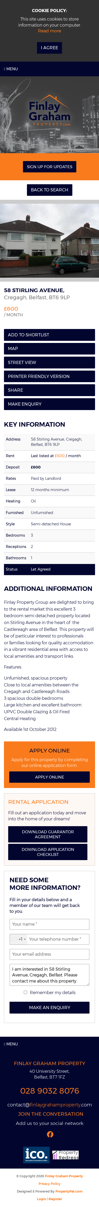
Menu (11, 69)
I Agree (49, 47)
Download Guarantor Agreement (48, 834)
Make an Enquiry (49, 1007)
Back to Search (49, 189)
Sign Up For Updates (49, 166)
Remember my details (53, 992)
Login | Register (49, 1199)
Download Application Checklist (48, 852)
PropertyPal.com (68, 1191)
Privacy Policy (49, 1184)
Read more (49, 30)
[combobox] (18, 939)
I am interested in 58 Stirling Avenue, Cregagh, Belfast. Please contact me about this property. (49, 975)
